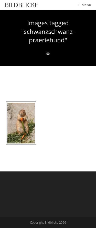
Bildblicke (21, 5)
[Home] (48, 53)
